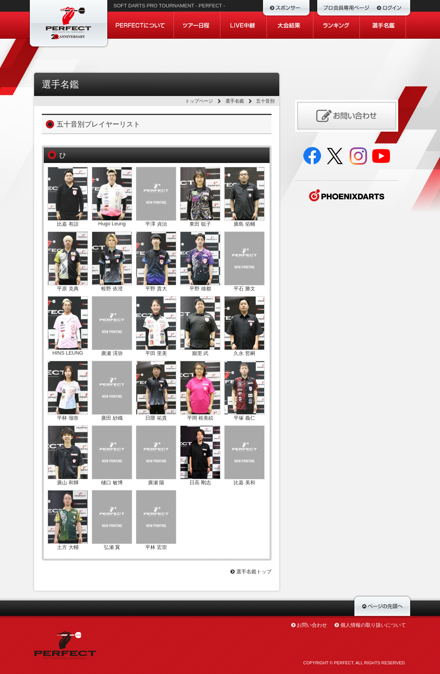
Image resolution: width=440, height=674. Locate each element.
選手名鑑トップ (251, 572)
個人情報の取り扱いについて (373, 625)
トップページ (199, 101)
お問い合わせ (312, 625)
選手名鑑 (234, 101)
